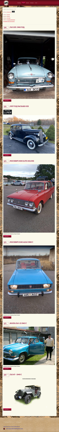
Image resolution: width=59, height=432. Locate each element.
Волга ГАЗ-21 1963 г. (18, 323)
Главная (19, 2)
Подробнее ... (7, 100)
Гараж (23, 2)
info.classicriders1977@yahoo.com (14, 428)
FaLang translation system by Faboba (7, 415)
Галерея (32, 2)
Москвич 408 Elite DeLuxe (22, 161)
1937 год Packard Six (19, 106)
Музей (27, 2)
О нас (36, 2)
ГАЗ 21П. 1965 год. (17, 27)
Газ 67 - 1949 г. (16, 375)
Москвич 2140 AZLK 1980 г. (21, 242)
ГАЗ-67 (8, 14)
